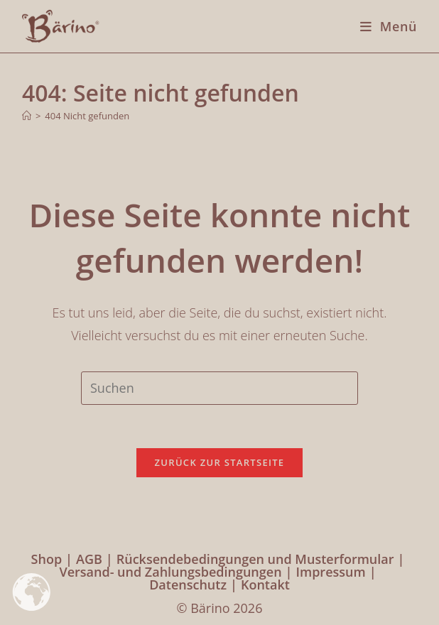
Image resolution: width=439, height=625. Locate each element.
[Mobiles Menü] (383, 26)
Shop (47, 558)
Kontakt (265, 584)
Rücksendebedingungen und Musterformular (255, 558)
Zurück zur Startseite (220, 462)
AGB (89, 558)
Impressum (331, 571)
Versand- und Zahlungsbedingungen (170, 571)
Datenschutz (188, 584)
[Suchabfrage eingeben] (219, 387)
